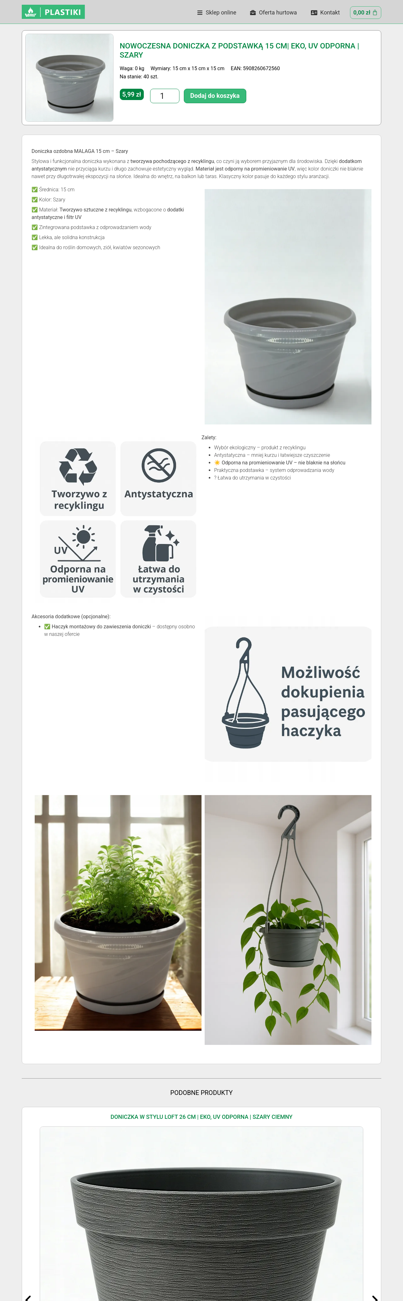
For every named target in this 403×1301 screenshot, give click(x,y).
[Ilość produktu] (159, 95)
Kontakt (325, 12)
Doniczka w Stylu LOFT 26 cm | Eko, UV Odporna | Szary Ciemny (201, 1116)
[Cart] (365, 12)
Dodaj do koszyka (198, 95)
